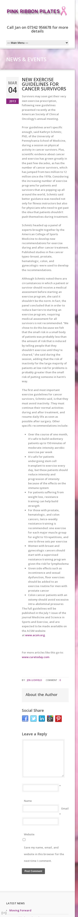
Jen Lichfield (34, 680)
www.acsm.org (35, 635)
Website (29, 834)
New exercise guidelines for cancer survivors (44, 84)
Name (28, 801)
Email (65, 808)
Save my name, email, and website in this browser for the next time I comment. (44, 854)
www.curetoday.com (35, 657)
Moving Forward (20, 910)
